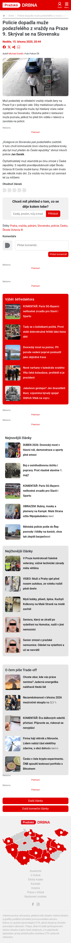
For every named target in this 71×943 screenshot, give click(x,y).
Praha (13, 225)
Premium (35, 132)
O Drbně (35, 875)
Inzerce (35, 888)
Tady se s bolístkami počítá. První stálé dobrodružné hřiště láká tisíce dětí (44, 331)
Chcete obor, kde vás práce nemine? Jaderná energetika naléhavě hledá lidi (40, 682)
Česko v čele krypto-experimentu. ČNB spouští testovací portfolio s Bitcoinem (43, 763)
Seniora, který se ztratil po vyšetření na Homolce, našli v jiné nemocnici (43, 624)
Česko (63, 225)
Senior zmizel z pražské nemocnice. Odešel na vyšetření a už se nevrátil (43, 645)
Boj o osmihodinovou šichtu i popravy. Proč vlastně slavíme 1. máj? (42, 470)
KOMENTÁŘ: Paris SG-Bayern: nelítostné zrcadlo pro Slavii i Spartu (41, 311)
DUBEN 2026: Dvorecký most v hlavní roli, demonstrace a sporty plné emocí (43, 449)
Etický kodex (35, 879)
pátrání (32, 225)
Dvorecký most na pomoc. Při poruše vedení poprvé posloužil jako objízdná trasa (42, 352)
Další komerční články (35, 808)
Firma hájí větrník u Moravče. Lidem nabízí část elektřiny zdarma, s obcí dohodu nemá (41, 743)
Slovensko (43, 225)
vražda (22, 225)
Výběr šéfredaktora (19, 299)
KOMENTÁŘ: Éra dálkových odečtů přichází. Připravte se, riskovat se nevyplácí (44, 722)
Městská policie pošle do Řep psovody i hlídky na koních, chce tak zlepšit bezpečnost (42, 531)
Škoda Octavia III (13, 229)
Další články (35, 800)
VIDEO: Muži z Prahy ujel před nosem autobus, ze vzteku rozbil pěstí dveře (42, 583)
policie (55, 225)
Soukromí (35, 871)
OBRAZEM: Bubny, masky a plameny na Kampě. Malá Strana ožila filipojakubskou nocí (43, 511)
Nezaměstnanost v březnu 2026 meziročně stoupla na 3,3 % (42, 700)
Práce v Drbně (35, 892)
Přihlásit (53, 213)
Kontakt (35, 883)
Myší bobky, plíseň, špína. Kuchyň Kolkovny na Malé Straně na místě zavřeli (44, 604)
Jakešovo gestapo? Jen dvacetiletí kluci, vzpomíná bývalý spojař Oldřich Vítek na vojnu (44, 393)
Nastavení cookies (35, 896)
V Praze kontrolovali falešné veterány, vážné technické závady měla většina (43, 563)
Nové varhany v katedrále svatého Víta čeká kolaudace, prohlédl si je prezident (44, 372)
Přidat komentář (58, 254)
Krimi (11, 15)
